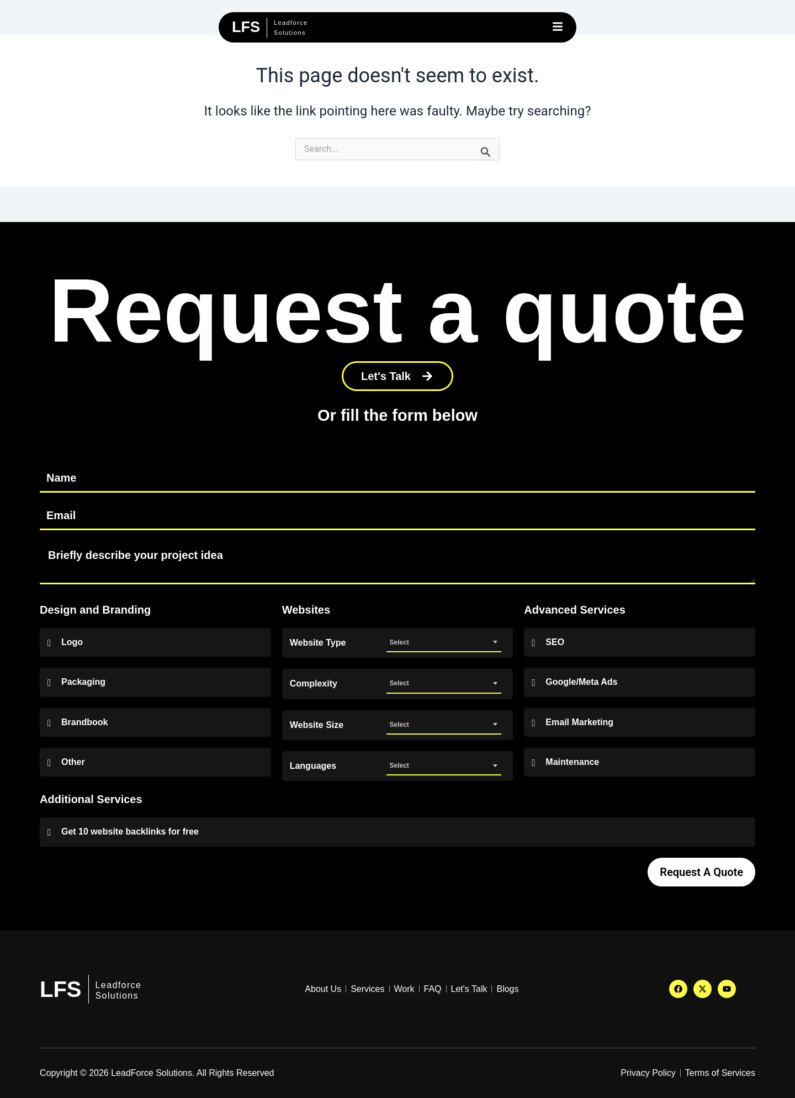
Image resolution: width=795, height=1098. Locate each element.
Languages (313, 766)
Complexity (313, 683)
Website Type (318, 642)
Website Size (317, 725)
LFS (61, 989)
